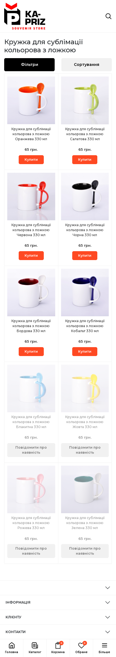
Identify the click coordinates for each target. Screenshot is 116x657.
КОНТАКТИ (16, 632)
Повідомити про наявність (31, 450)
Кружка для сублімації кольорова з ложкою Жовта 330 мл (85, 422)
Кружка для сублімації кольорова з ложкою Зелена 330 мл (85, 523)
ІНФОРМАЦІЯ (18, 602)
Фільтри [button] (29, 64)
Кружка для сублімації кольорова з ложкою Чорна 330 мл (85, 230)
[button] (34, 648)
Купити (31, 159)
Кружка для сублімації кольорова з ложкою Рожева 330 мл (31, 523)
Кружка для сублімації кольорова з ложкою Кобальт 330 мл (85, 326)
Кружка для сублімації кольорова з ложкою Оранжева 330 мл (31, 134)
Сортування (86, 64)
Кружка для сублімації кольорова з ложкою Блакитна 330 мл (31, 422)
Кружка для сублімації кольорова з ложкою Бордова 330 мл (31, 326)
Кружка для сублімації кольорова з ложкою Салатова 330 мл (85, 134)
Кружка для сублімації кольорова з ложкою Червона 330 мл (31, 230)
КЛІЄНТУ (13, 617)
